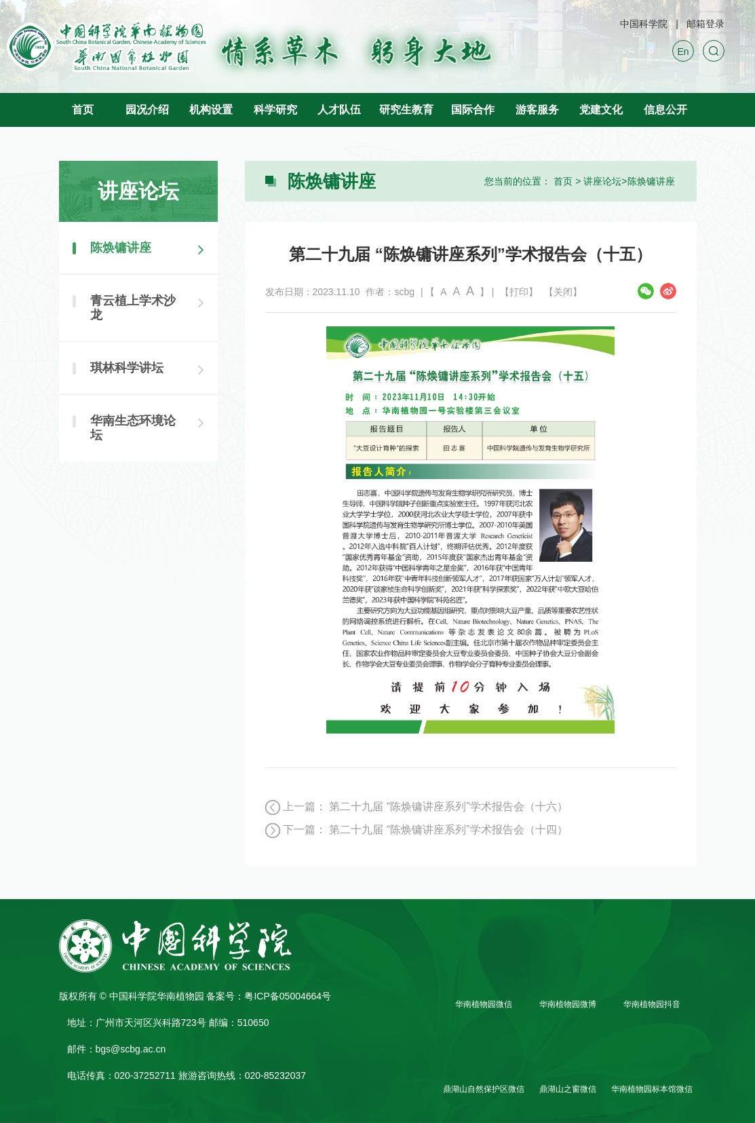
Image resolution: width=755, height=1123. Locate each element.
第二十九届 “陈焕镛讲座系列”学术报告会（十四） (448, 829)
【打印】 (519, 291)
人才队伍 (339, 109)
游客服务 (537, 109)
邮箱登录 (705, 23)
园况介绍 (147, 109)
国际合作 (473, 109)
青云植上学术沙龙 (133, 308)
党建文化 (601, 109)
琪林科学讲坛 (126, 368)
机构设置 (211, 109)
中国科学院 (643, 23)
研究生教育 (406, 109)
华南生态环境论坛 (133, 428)
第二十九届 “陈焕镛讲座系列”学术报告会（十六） (448, 806)
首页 (83, 109)
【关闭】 (563, 291)
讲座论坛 (602, 181)
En (683, 51)
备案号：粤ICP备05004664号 (268, 996)
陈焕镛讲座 (651, 181)
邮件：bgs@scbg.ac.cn (116, 1049)
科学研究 (275, 109)
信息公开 (665, 109)
